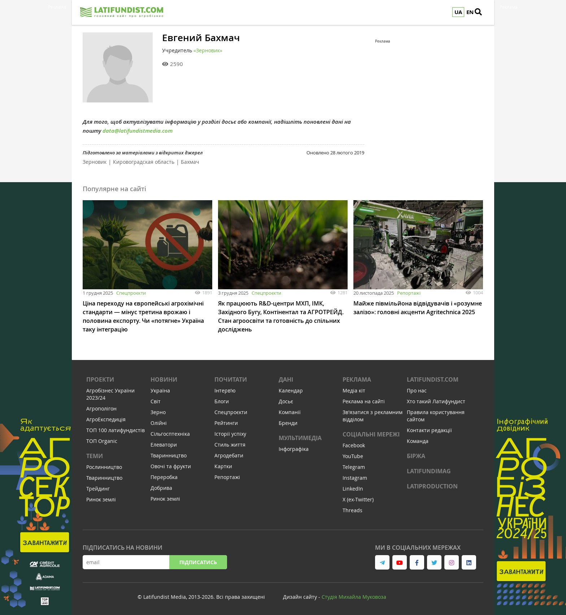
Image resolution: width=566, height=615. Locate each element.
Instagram (355, 477)
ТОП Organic (101, 441)
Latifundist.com (432, 379)
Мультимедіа (300, 438)
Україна (160, 390)
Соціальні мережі (371, 434)
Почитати (230, 379)
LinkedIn (353, 488)
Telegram (354, 467)
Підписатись (198, 562)
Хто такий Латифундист (436, 401)
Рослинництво (104, 467)
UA (458, 12)
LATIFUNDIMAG (429, 471)
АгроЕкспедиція (106, 419)
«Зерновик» (207, 50)
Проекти (100, 379)
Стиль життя (229, 444)
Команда (417, 441)
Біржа (416, 456)
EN (470, 12)
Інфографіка (294, 448)
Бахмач (190, 161)
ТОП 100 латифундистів (115, 430)
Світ (156, 401)
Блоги (221, 401)
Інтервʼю (225, 390)
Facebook (354, 445)
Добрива (161, 487)
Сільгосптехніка (170, 433)
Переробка (164, 477)
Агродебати (228, 455)
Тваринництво (104, 477)
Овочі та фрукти (171, 466)
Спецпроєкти (131, 293)
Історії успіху (230, 433)
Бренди (288, 422)
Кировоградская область (143, 161)
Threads (352, 510)
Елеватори (164, 444)
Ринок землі (101, 499)
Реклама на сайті (364, 401)
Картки (223, 466)
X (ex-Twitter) (358, 499)
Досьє (286, 401)
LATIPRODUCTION (432, 486)
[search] (482, 12)
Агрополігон (101, 408)
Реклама (357, 379)
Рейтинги (226, 422)
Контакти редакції (429, 430)
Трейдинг (98, 488)
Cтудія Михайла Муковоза (354, 596)
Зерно (158, 412)
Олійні (159, 422)
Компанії (290, 412)
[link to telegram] (382, 562)
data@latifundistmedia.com (138, 131)
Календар (291, 390)
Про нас (417, 390)
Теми (94, 456)
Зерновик (94, 161)
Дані (286, 379)
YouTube (353, 456)
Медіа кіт (354, 390)
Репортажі (409, 293)
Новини (164, 379)
